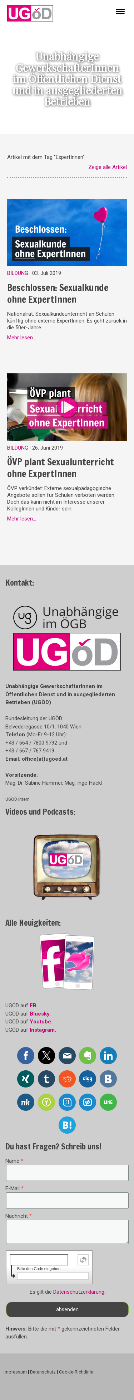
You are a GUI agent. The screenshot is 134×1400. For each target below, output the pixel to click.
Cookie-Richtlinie (76, 1372)
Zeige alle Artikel (107, 167)
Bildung (17, 273)
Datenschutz (43, 1372)
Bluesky (39, 1014)
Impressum (15, 1372)
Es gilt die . (67, 1292)
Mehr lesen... (21, 337)
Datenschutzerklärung (78, 1292)
